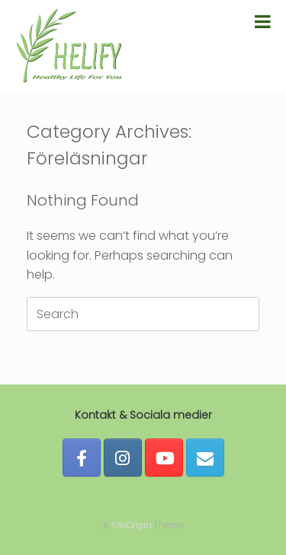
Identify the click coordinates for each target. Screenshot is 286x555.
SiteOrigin (131, 525)
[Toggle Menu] (262, 21)
